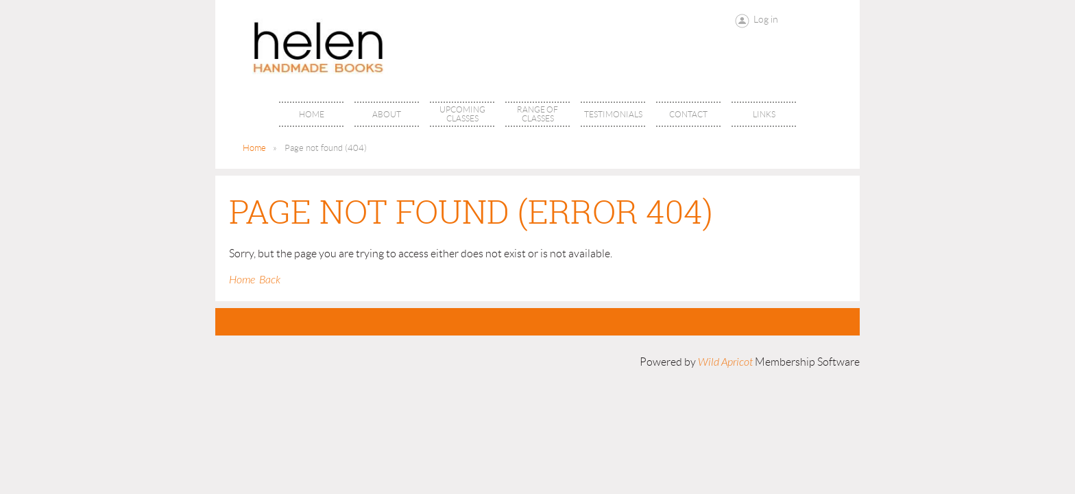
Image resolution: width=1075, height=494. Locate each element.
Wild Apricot (725, 362)
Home (254, 148)
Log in (765, 19)
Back (269, 280)
